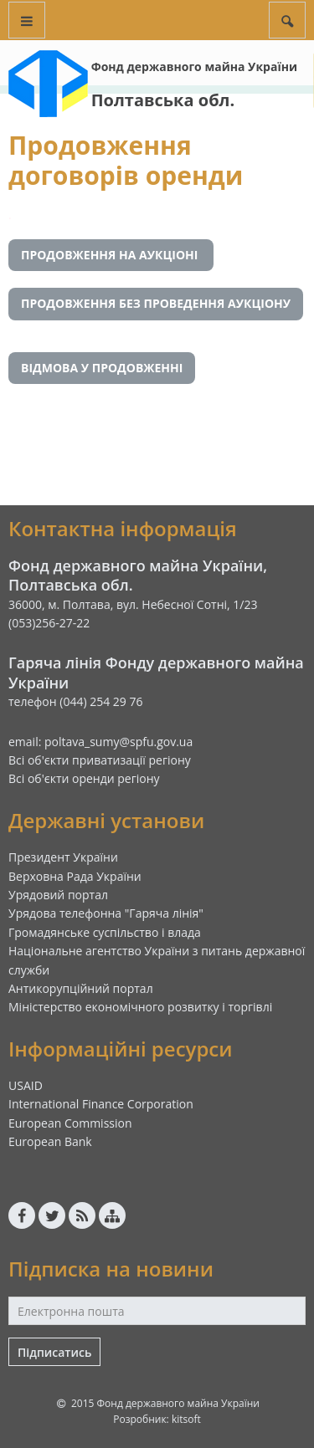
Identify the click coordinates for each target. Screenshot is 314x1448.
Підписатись (54, 1352)
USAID (25, 1085)
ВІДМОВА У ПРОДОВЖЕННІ (102, 368)
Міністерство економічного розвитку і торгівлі (140, 1007)
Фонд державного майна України (194, 66)
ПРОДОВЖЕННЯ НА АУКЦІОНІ (111, 255)
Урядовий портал (58, 895)
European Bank (50, 1141)
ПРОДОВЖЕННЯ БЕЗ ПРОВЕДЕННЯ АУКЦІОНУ (156, 303)
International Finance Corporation (100, 1104)
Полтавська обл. (163, 100)
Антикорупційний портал (80, 988)
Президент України (63, 857)
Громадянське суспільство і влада (104, 932)
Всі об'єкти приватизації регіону (99, 760)
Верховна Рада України (75, 876)
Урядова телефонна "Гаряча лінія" (105, 913)
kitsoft (186, 1419)
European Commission (70, 1123)
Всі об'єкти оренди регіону (84, 778)
